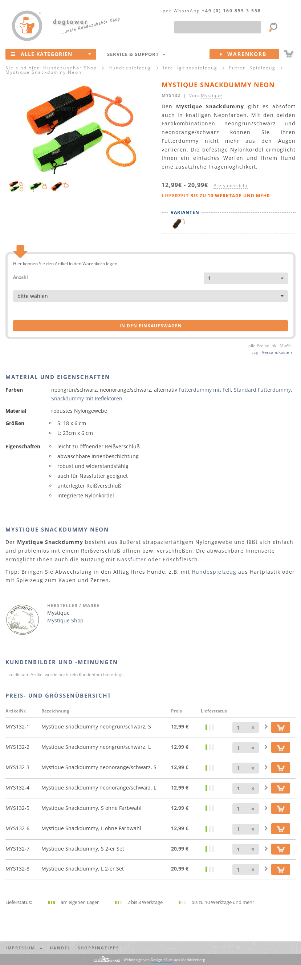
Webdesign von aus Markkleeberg (164, 959)
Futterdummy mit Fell (205, 389)
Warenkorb (249, 54)
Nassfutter (131, 559)
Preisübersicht (230, 185)
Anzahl (20, 276)
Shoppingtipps (98, 947)
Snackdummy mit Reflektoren (86, 398)
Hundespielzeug (214, 571)
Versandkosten (277, 352)
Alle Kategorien (51, 53)
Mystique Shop (65, 620)
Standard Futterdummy (262, 389)
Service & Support (136, 54)
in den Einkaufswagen (150, 326)
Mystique (211, 95)
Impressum (23, 947)
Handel (60, 947)
